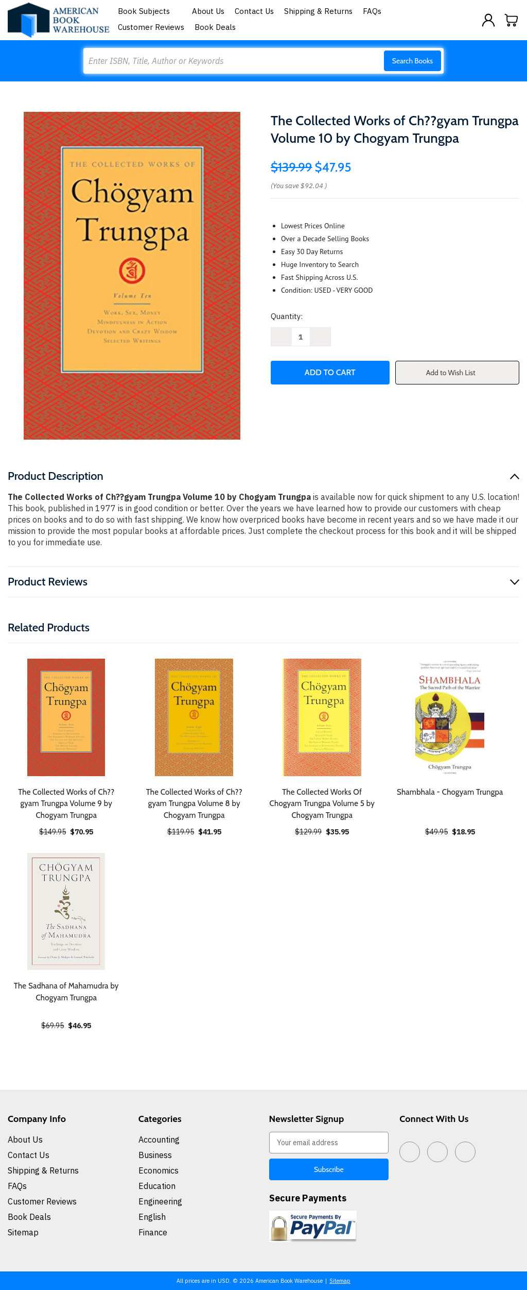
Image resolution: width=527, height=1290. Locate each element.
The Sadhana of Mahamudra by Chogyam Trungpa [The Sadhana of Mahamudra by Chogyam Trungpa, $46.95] (66, 991)
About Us (208, 11)
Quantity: (287, 316)
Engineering (160, 1201)
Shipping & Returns (318, 11)
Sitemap (23, 1232)
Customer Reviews (151, 27)
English (152, 1217)
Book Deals (215, 27)
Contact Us (254, 11)
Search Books (412, 60)
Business (155, 1155)
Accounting (159, 1139)
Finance (152, 1232)
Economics (158, 1170)
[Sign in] (488, 20)
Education (156, 1186)
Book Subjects (150, 11)
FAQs (372, 11)
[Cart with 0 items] (511, 20)
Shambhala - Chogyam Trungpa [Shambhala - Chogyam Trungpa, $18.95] (450, 792)
